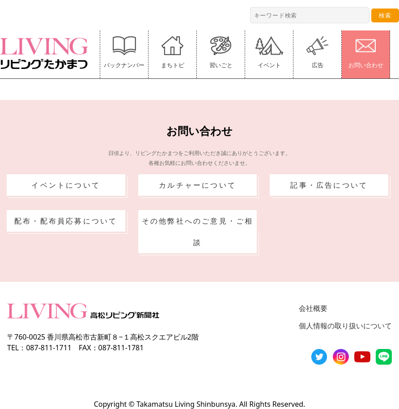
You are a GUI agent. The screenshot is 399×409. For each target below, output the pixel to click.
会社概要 (313, 308)
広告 (317, 52)
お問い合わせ (365, 52)
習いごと (221, 52)
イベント (269, 52)
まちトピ (172, 52)
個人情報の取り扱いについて (345, 326)
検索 (385, 15)
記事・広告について (329, 185)
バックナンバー (124, 52)
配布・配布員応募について (65, 221)
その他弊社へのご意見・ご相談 (198, 231)
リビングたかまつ (47, 53)
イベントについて (65, 185)
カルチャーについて (197, 185)
